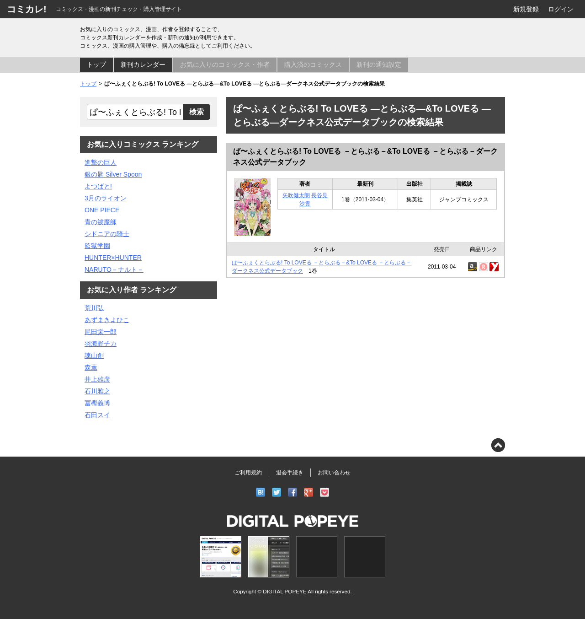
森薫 (91, 367)
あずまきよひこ (107, 319)
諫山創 (94, 355)
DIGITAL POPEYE (284, 591)
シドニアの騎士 (107, 233)
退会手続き (289, 472)
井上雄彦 (97, 379)
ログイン (561, 9)
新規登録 (526, 9)
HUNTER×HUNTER (113, 257)
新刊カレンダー (143, 64)
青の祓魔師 (101, 222)
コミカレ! (27, 9)
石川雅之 (97, 391)
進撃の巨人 (101, 162)
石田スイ (97, 415)
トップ (96, 64)
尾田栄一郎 (101, 331)
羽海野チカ (101, 343)
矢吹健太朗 (296, 195)
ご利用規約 (248, 472)
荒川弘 (94, 308)
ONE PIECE (102, 210)
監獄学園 (97, 245)
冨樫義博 (97, 403)
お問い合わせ (334, 472)
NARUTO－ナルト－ (114, 269)
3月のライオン (106, 198)
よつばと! (98, 186)
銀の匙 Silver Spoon (113, 174)
